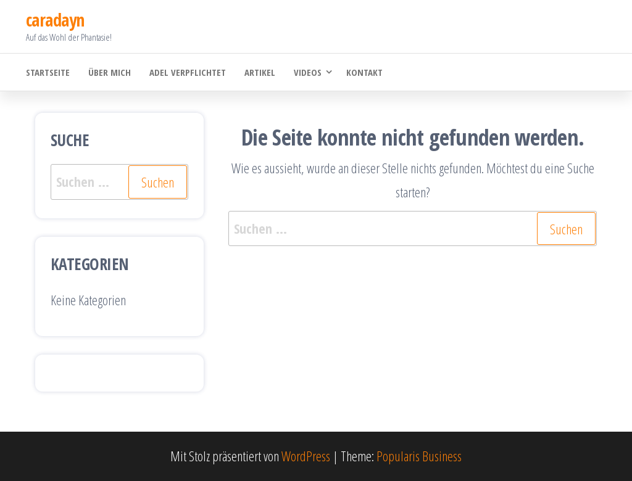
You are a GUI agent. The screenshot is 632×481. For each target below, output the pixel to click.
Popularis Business (419, 455)
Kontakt (364, 72)
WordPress (305, 455)
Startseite (48, 72)
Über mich (109, 72)
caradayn (55, 19)
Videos (308, 72)
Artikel (259, 72)
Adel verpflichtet (187, 72)
